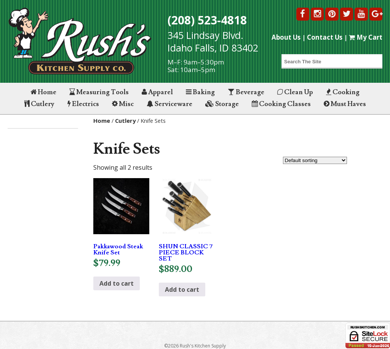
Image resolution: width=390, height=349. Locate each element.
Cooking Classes (281, 104)
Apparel (157, 92)
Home (43, 92)
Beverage (246, 92)
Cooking (343, 92)
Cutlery (39, 104)
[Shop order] (315, 160)
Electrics (83, 104)
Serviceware (169, 104)
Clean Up (295, 92)
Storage (222, 104)
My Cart (365, 37)
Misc (123, 104)
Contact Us (324, 37)
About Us (286, 37)
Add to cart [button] (116, 283)
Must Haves (345, 104)
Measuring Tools (99, 92)
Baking (200, 92)
